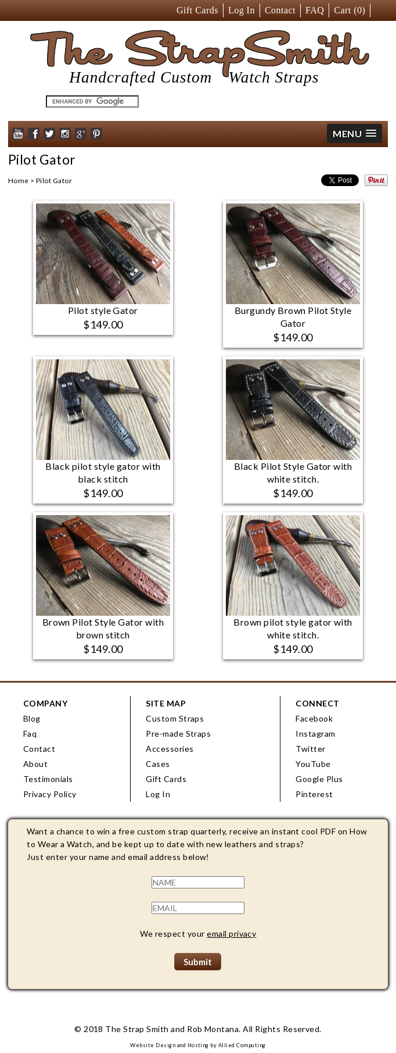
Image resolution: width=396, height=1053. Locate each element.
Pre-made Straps (178, 733)
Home (18, 180)
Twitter (310, 749)
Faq (30, 733)
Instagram (315, 733)
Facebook (314, 718)
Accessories (169, 749)
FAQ (314, 10)
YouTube (313, 764)
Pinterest (314, 794)
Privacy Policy (50, 794)
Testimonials (48, 779)
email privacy (231, 933)
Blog (32, 718)
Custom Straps (175, 718)
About (35, 764)
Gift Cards (197, 10)
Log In (241, 10)
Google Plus (319, 779)
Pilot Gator (54, 180)
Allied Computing (242, 1045)
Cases (158, 764)
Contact (280, 10)
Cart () (349, 10)
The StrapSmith (209, 58)
